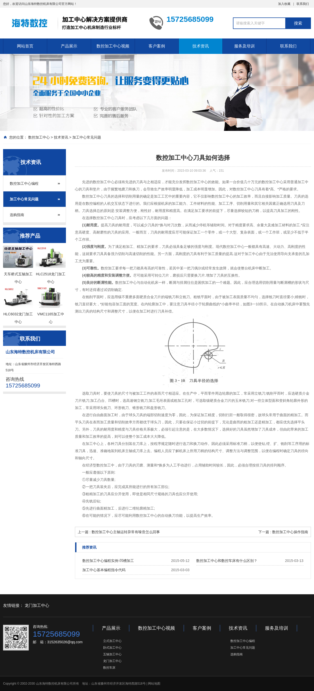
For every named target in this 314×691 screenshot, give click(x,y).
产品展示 (69, 46)
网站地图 (154, 683)
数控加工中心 (39, 137)
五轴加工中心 (112, 654)
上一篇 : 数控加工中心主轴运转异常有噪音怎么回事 (119, 532)
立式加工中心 (112, 641)
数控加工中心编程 (24, 183)
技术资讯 (200, 46)
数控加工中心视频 (112, 46)
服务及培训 (244, 46)
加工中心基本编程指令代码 (103, 570)
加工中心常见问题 (86, 137)
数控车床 (109, 667)
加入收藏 (284, 4)
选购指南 (17, 215)
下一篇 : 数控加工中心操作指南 (283, 532)
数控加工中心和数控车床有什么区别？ (226, 561)
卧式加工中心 (112, 647)
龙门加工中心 (37, 605)
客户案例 (157, 46)
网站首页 (25, 46)
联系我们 (303, 4)
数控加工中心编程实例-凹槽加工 (108, 561)
